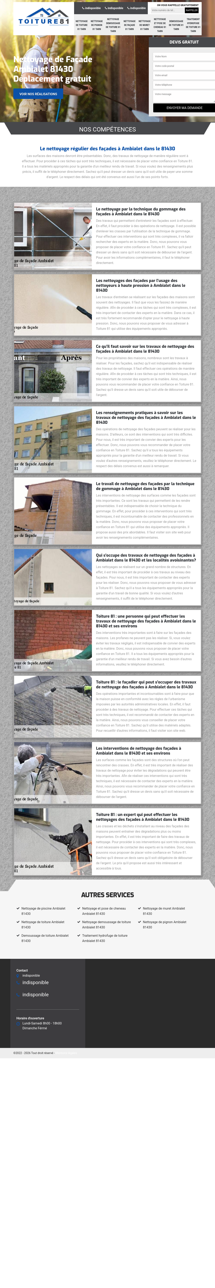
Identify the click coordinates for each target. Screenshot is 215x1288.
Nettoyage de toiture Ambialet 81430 (42, 924)
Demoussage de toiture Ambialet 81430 (45, 938)
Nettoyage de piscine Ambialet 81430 (43, 911)
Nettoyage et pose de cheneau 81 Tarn (160, 25)
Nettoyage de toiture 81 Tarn (82, 25)
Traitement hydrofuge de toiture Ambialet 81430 (105, 938)
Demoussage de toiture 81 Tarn (176, 25)
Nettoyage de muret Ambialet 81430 (164, 911)
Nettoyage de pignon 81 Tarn (97, 25)
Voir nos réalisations (38, 94)
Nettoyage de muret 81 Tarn (145, 25)
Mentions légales (66, 1053)
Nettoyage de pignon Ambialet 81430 (164, 924)
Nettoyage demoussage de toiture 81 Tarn (113, 25)
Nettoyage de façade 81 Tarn (129, 25)
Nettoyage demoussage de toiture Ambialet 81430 (106, 924)
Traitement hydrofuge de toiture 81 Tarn (193, 25)
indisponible (91, 8)
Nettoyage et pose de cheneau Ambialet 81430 (104, 911)
